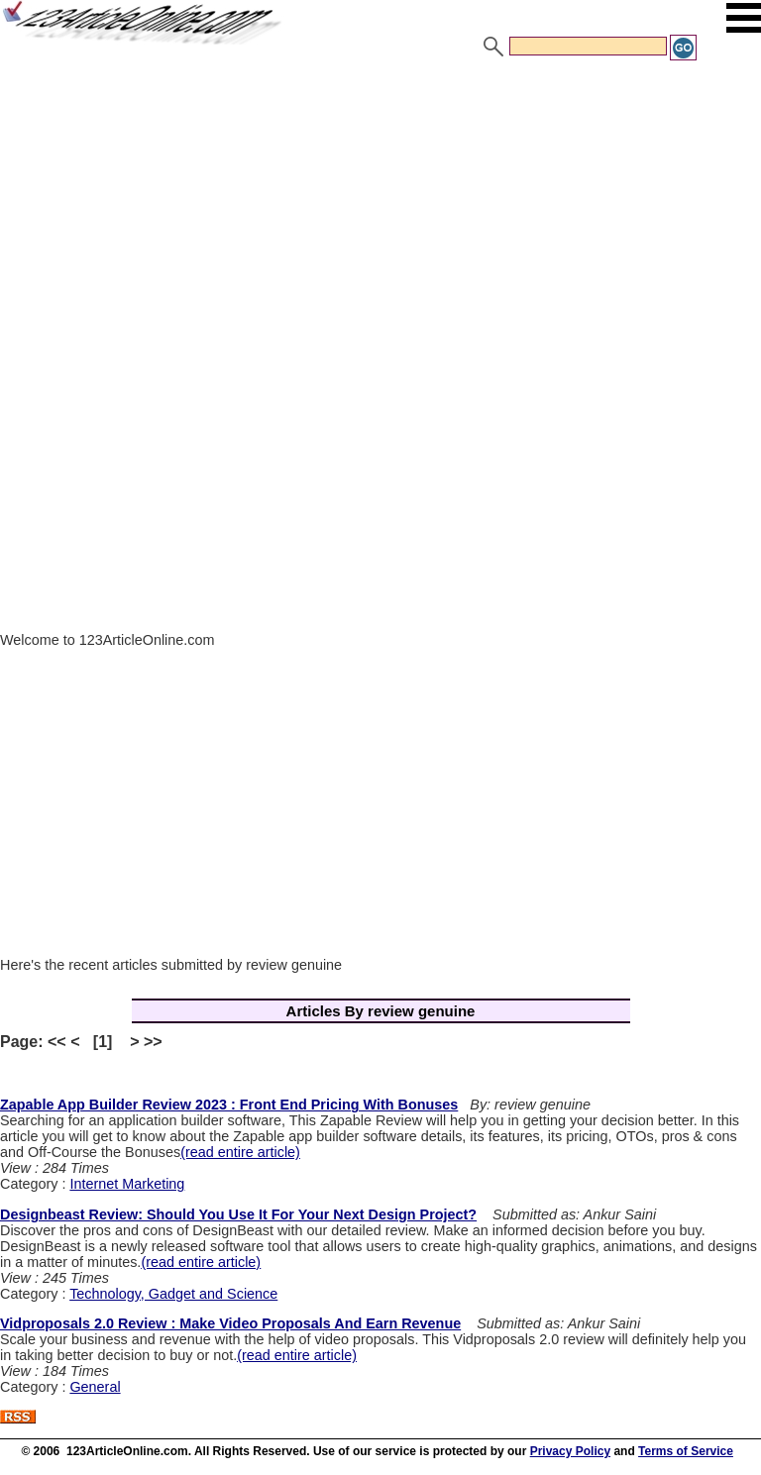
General (94, 1387)
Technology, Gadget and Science (173, 1294)
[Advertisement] (380, 211)
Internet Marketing (126, 1184)
